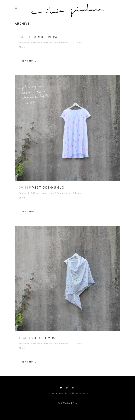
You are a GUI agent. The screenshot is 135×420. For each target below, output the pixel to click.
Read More (28, 61)
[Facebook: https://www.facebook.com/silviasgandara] (60, 387)
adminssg (47, 42)
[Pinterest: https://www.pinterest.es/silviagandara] (72, 387)
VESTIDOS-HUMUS (48, 188)
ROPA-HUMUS (43, 338)
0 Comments (62, 42)
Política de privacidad (57, 393)
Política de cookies (79, 393)
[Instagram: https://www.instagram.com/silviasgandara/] (66, 387)
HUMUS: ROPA (45, 37)
